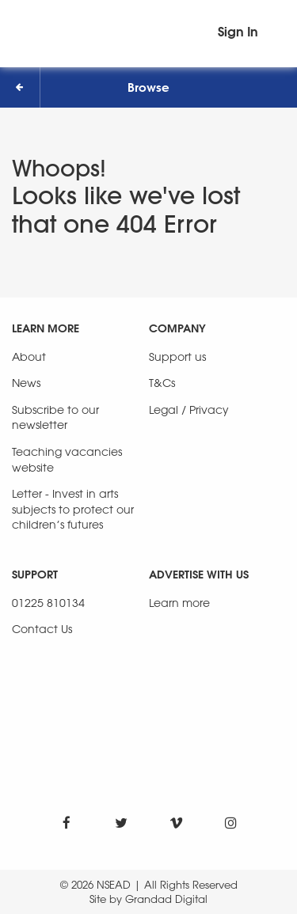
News (26, 382)
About (29, 356)
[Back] (20, 87)
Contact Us (42, 628)
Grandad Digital (166, 898)
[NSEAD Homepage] (148, 29)
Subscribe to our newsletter (55, 417)
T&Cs (162, 382)
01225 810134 (48, 602)
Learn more (179, 602)
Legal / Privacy (189, 409)
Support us (177, 356)
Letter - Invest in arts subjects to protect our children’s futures (73, 509)
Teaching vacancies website (67, 459)
